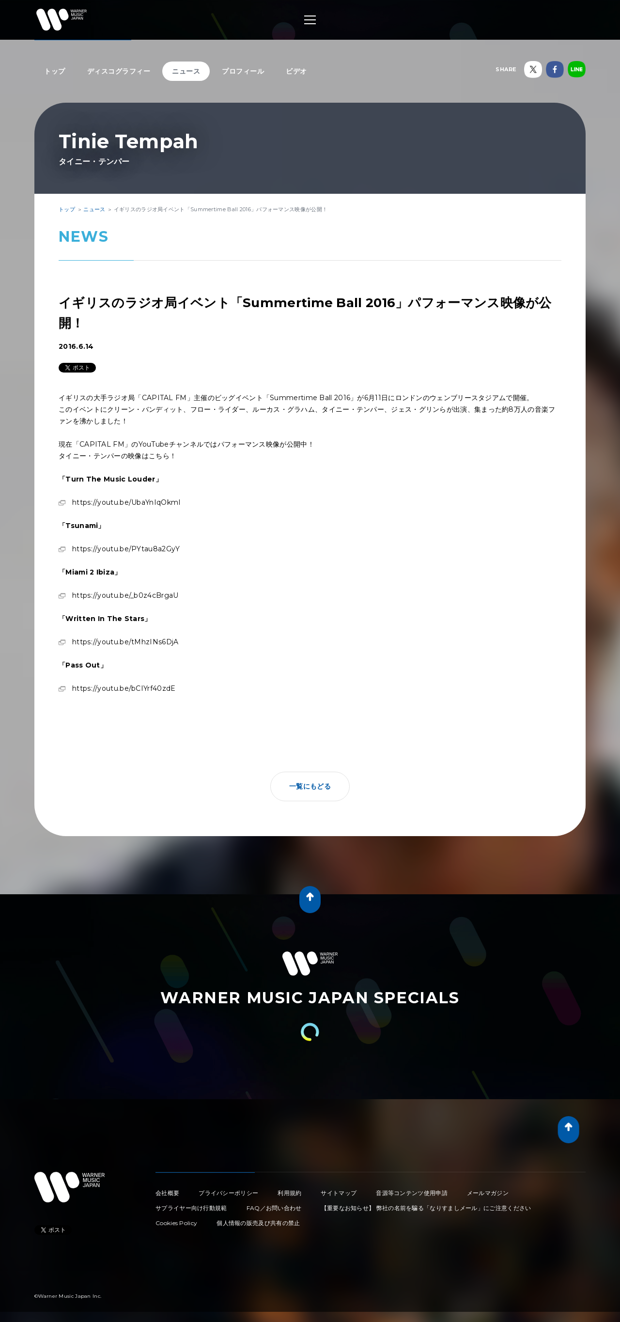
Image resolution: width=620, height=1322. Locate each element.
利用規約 (289, 1193)
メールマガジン (488, 1193)
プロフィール (243, 71)
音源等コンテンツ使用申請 (412, 1193)
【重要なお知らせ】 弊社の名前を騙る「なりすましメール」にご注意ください (426, 1208)
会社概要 (167, 1193)
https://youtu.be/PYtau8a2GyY (126, 548)
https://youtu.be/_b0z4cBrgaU (125, 595)
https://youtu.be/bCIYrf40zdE (123, 688)
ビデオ (296, 71)
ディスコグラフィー (119, 71)
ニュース (186, 71)
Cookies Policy (176, 1223)
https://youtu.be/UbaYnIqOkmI (126, 502)
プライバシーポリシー (228, 1193)
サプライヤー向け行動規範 (191, 1208)
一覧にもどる (310, 786)
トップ (54, 71)
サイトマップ (338, 1193)
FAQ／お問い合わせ (274, 1208)
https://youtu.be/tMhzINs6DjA (125, 642)
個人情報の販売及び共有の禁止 (258, 1223)
